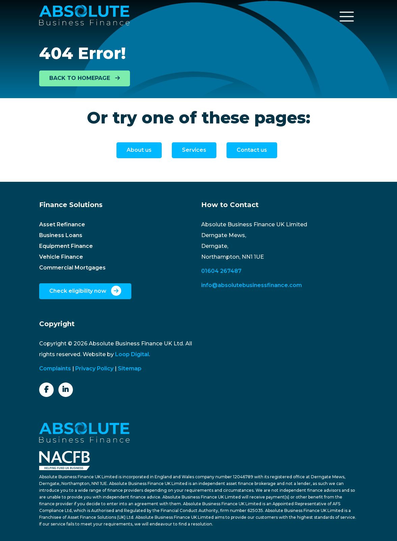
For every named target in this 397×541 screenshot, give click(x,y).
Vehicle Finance (61, 257)
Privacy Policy (94, 368)
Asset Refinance (62, 224)
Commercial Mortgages (72, 267)
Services (194, 150)
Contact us (252, 150)
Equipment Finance (66, 246)
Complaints (55, 368)
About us (139, 150)
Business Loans (60, 235)
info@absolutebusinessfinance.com (251, 285)
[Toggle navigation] (346, 16)
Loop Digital (132, 354)
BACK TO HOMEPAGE (84, 78)
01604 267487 (221, 271)
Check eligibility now (85, 291)
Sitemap (129, 368)
